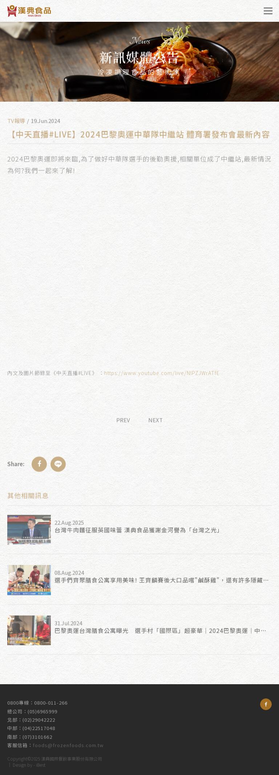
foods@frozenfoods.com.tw (68, 742)
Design (19, 763)
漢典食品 (29, 11)
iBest (40, 763)
